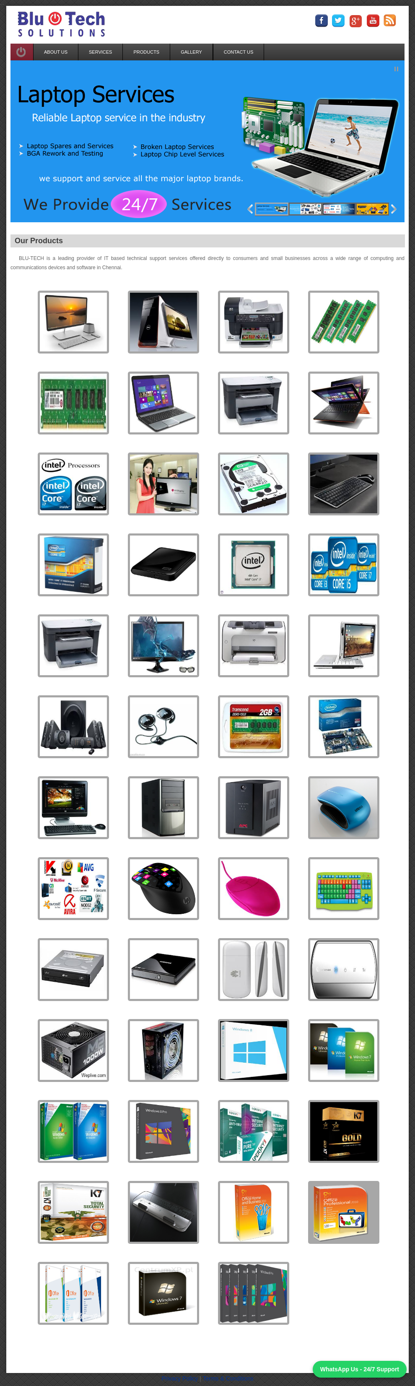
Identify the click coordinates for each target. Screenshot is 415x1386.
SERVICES (100, 52)
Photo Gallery (196, 1354)
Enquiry (228, 1354)
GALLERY (191, 52)
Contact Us (258, 1354)
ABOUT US (55, 52)
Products (162, 1354)
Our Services (128, 1354)
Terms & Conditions (227, 1378)
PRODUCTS (146, 52)
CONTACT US (239, 52)
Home (99, 1354)
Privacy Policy (180, 1378)
